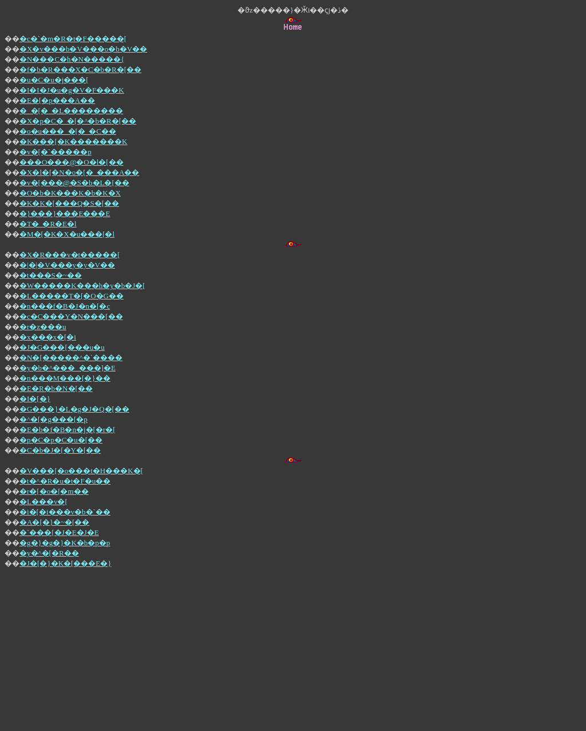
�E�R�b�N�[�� (56, 388)
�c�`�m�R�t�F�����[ (72, 38)
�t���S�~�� (50, 275)
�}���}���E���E (64, 213)
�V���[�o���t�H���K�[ (81, 470)
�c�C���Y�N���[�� (71, 316)
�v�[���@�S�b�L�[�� (74, 182)
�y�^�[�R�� (49, 553)
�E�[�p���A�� (57, 100)
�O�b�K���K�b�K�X (70, 193)
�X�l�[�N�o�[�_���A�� (79, 172)
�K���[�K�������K (73, 141)
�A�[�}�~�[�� (54, 522)
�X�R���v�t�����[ (69, 254)
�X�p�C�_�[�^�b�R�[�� (77, 121)
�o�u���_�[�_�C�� (67, 131)
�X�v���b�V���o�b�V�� (83, 49)
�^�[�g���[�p (53, 419)
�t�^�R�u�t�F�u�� (64, 481)
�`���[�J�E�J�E (59, 532)
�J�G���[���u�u (62, 347)
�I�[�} (34, 398)
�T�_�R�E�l (48, 223)
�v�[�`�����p (55, 151)
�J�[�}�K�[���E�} (65, 563)
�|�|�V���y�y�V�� (67, 265)
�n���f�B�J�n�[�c (64, 306)
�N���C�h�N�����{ (71, 59)
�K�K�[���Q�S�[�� (69, 203)
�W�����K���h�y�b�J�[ (82, 285)
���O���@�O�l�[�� (71, 162)
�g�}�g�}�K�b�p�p (64, 542)
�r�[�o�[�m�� (54, 491)
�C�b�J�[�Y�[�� (60, 450)
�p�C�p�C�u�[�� (60, 440)
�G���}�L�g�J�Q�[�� (74, 409)
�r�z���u (42, 326)
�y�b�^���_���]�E (67, 367)
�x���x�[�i (47, 337)
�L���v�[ (43, 501)
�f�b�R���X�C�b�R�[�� (80, 69)
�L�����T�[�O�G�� (71, 295)
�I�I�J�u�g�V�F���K (71, 90)
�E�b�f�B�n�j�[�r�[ (67, 429)
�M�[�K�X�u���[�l (66, 234)
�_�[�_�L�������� (71, 110)
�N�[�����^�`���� (70, 357)
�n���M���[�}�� (64, 378)
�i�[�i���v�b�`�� (64, 512)
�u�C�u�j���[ (54, 79)
